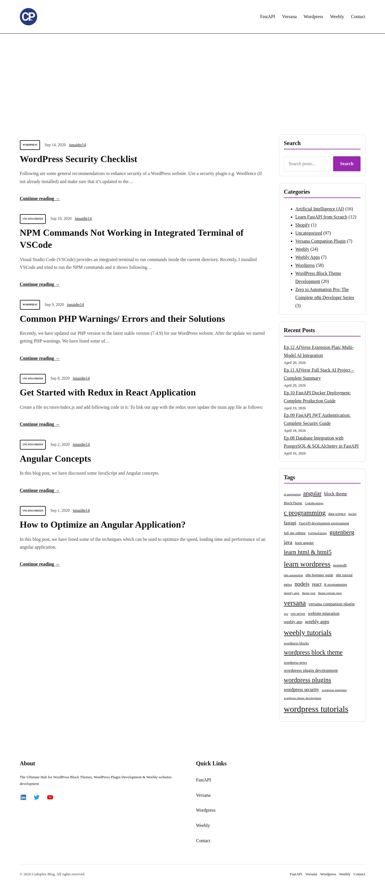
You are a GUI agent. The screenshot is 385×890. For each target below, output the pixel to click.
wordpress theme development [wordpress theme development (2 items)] (302, 698)
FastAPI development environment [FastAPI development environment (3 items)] (324, 523)
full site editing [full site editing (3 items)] (295, 533)
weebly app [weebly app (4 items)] (293, 622)
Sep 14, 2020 (55, 145)
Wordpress (30, 145)
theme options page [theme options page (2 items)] (330, 593)
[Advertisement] (192, 81)
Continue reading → (40, 198)
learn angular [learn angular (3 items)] (304, 543)
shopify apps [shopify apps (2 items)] (291, 593)
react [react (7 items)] (317, 584)
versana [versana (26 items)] (295, 603)
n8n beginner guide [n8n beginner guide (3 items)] (319, 575)
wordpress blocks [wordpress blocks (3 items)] (296, 643)
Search (347, 163)
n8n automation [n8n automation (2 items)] (293, 575)
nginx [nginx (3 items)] (288, 585)
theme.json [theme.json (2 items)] (308, 593)
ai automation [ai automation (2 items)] (292, 494)
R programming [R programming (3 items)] (335, 585)
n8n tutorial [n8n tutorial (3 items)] (344, 575)
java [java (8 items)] (288, 542)
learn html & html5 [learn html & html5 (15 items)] (308, 552)
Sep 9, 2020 (54, 305)
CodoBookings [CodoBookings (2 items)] (314, 503)
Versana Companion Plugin (320, 241)
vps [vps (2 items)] (286, 613)
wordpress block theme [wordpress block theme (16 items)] (313, 652)
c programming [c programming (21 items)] (305, 512)
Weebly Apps (307, 257)
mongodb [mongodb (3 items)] (340, 565)
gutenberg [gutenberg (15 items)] (341, 532)
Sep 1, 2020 (60, 510)
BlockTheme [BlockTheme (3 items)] (293, 503)
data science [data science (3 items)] (337, 514)
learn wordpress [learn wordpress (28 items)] (307, 564)
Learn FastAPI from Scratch (321, 216)
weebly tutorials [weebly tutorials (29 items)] (308, 632)
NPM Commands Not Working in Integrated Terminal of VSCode (132, 238)
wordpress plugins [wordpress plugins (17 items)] (307, 680)
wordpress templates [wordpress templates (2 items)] (334, 690)
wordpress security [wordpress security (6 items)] (301, 689)
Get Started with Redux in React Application (108, 392)
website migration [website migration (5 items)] (323, 613)
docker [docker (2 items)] (352, 514)
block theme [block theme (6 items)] (335, 494)
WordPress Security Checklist (78, 159)
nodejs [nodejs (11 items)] (302, 584)
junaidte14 (77, 145)
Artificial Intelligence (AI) (319, 208)
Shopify (302, 224)
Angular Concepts (55, 458)
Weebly (302, 249)
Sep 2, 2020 (60, 444)
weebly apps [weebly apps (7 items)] (317, 621)
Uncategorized (33, 219)
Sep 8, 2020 (60, 378)
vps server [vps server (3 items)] (298, 614)
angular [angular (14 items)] (312, 493)
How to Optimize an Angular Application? (103, 524)
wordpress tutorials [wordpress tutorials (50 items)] (316, 709)
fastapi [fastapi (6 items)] (290, 523)
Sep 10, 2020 (61, 218)
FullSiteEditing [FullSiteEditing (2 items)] (317, 533)
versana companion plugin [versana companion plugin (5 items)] (331, 603)
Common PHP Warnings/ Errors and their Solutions (122, 318)
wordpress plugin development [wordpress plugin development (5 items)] (311, 670)
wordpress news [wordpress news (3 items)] (295, 663)
